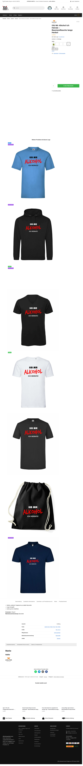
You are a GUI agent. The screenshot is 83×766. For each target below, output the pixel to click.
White (59, 626)
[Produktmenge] (53, 85)
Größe (53, 47)
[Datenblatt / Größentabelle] (58, 53)
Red (56, 626)
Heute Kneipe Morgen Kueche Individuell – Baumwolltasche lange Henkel (30, 708)
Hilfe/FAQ (72, 728)
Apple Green (47, 626)
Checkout (77, 8)
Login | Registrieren (74, 1)
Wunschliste (70, 8)
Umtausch (36, 741)
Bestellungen (53, 728)
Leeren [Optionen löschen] (53, 50)
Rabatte (36, 735)
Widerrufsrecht (22, 736)
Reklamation (37, 739)
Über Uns (21, 734)
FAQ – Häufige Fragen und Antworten (24, 729)
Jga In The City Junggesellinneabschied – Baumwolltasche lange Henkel (9, 708)
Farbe (53, 41)
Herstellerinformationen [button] (11, 644)
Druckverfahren (37, 743)
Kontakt (20, 732)
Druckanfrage (37, 745)
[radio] (53, 44)
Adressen (52, 732)
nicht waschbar (57, 632)
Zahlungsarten (37, 732)
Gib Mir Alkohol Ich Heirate (59, 676)
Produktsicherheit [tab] (63, 601)
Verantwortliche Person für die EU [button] (23, 644)
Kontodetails (52, 734)
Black (51, 626)
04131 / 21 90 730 (71, 731)
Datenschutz (21, 740)
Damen (8, 18)
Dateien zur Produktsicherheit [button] (36, 644)
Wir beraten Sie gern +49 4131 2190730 (12, 1)
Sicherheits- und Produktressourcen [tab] (44, 601)
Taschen (16, 18)
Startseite (4, 18)
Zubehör (12, 18)
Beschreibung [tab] (18, 601)
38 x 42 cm (58, 629)
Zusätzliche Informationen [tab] (29, 601)
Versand (76, 728)
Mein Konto (63, 8)
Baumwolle (58, 635)
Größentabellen (37, 737)
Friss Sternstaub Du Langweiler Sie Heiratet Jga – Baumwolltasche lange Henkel (50, 708)
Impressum (21, 743)
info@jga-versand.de (71, 732)
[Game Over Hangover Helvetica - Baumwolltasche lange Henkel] (77, 21)
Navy (54, 626)
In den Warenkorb (68, 85)
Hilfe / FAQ (56, 8)
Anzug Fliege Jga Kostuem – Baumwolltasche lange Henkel (68, 708)
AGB (20, 738)
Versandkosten (61, 36)
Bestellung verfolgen (54, 730)
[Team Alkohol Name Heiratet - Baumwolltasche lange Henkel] (78, 21)
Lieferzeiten (36, 728)
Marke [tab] (55, 601)
